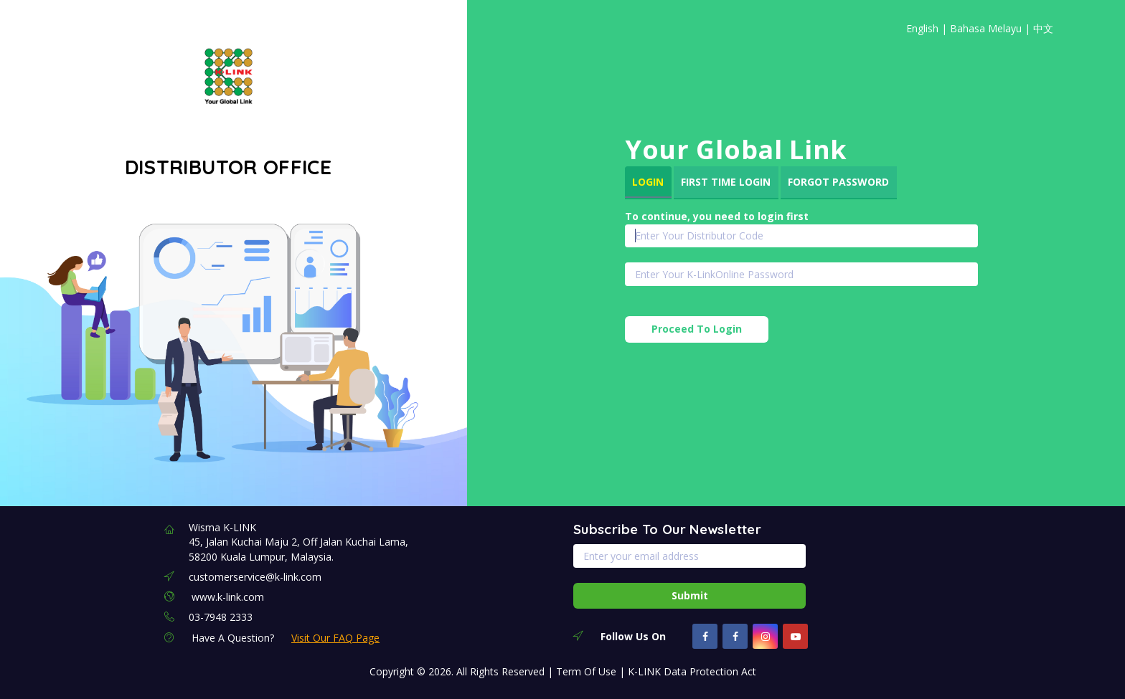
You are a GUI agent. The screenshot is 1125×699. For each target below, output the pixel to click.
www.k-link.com (228, 597)
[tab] (648, 182)
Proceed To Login (696, 329)
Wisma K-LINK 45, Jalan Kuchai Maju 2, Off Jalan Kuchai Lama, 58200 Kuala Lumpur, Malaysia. (298, 542)
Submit (690, 595)
